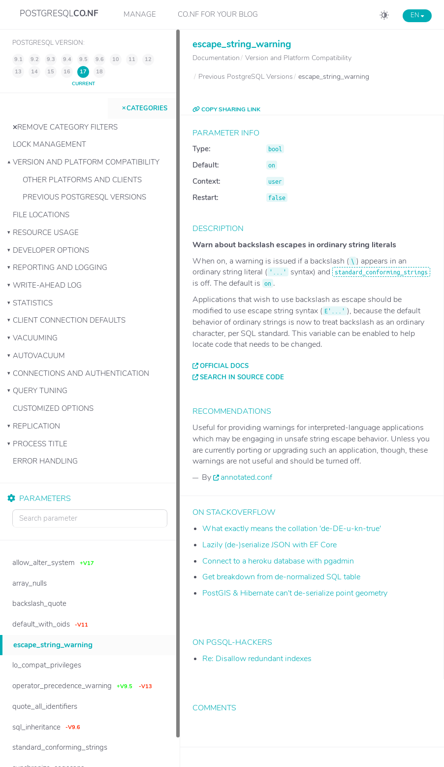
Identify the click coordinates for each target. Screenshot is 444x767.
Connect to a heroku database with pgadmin (278, 561)
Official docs (224, 366)
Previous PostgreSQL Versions (84, 197)
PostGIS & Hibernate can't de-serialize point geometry (294, 593)
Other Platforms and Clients (82, 180)
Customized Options (53, 408)
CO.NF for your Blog (218, 14)
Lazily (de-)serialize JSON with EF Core (269, 544)
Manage (140, 14)
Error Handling (45, 461)
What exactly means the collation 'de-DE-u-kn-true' (291, 528)
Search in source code (242, 377)
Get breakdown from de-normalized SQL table (281, 576)
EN (417, 15)
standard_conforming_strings (381, 271)
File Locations (41, 215)
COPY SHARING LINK (226, 109)
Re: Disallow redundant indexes (257, 658)
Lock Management (49, 144)
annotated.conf (246, 477)
